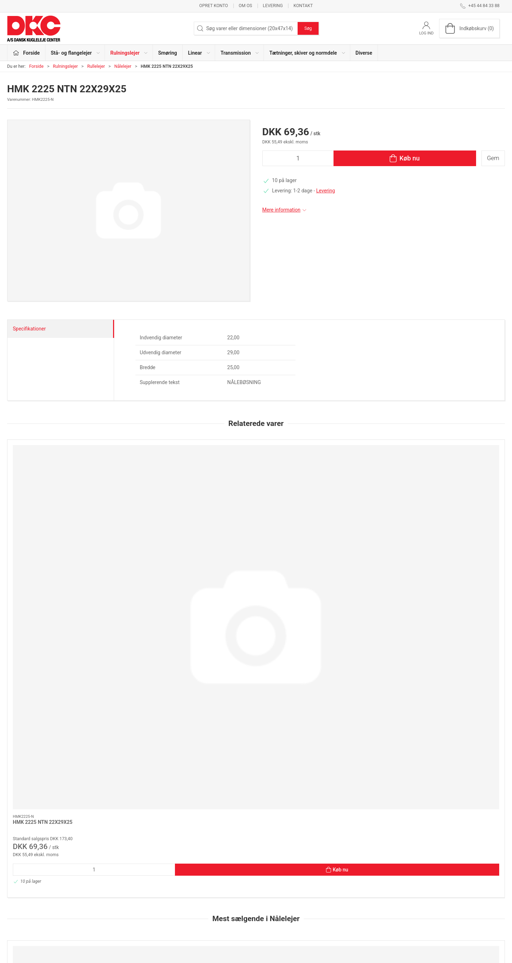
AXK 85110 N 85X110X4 (443, 720)
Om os (245, 5)
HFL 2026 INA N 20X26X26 (244, 720)
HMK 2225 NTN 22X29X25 (43, 521)
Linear (184, 899)
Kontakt (303, 5)
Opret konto (213, 5)
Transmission (193, 909)
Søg (308, 28)
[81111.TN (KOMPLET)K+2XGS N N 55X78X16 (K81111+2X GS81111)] (54, 675)
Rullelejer (96, 66)
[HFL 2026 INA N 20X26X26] (256, 675)
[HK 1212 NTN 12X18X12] (155, 675)
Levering (273, 5)
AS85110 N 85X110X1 (340, 720)
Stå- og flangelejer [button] (76, 53)
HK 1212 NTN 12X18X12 (141, 720)
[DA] (33, 28)
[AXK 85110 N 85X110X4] (457, 675)
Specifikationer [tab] (29, 329)
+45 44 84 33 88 (25, 883)
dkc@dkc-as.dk (24, 890)
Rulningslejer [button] (129, 53)
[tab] (246, 808)
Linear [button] (199, 53)
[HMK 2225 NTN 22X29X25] (54, 476)
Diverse (364, 53)
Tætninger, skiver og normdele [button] (307, 53)
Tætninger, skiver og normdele (211, 919)
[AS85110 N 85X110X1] (357, 675)
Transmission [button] (240, 53)
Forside (36, 66)
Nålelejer (122, 66)
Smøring (167, 53)
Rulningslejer (65, 66)
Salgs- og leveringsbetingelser (380, 909)
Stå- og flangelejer (198, 868)
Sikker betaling (363, 899)
